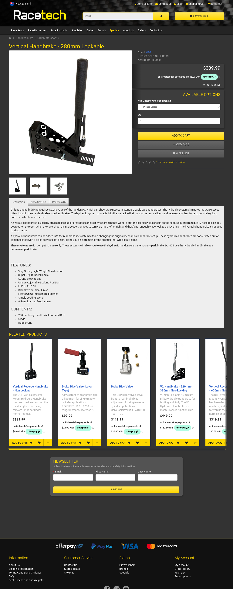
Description (18, 202)
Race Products (59, 30)
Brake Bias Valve (122, 386)
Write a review (177, 162)
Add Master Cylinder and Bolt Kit (154, 101)
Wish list (181, 153)
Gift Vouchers (127, 565)
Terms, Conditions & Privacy (25, 572)
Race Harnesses (37, 30)
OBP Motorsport (47, 37)
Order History (182, 568)
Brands (101, 30)
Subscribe (116, 489)
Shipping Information (21, 568)
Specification (38, 202)
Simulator (77, 30)
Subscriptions (183, 576)
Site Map (69, 572)
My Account (182, 565)
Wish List (180, 572)
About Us (128, 30)
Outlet (90, 30)
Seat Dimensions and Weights (26, 580)
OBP (148, 52)
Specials (114, 30)
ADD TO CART (181, 135)
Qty (139, 115)
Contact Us (156, 30)
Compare (181, 144)
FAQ (11, 576)
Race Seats (17, 30)
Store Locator (72, 568)
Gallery (142, 30)
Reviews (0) (59, 202)
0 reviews (161, 162)
